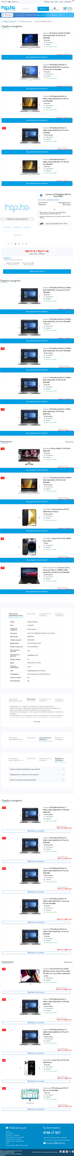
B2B (60, 15)
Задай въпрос (64, 202)
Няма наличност (37, 271)
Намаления (19, 15)
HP (28, 681)
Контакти (67, 2)
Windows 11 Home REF (12, 263)
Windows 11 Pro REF (28, 263)
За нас (61, 2)
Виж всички (70, 442)
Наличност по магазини (45, 614)
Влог (56, 2)
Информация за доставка (15, 1141)
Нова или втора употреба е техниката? (25, 769)
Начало (46, 2)
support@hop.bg (14, 1)
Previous (4, 264)
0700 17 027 (5, 1)
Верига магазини (52, 15)
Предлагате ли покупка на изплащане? (24, 774)
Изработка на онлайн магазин (11, 1154)
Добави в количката (37, 57)
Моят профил (54, 9)
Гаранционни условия (13, 1139)
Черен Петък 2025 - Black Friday (17, 1145)
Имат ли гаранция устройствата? (23, 780)
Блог (52, 2)
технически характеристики (48, 200)
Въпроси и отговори (59, 614)
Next (70, 264)
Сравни (67, 204)
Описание (31, 614)
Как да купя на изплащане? (15, 1137)
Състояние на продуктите (34, 15)
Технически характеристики (16, 614)
